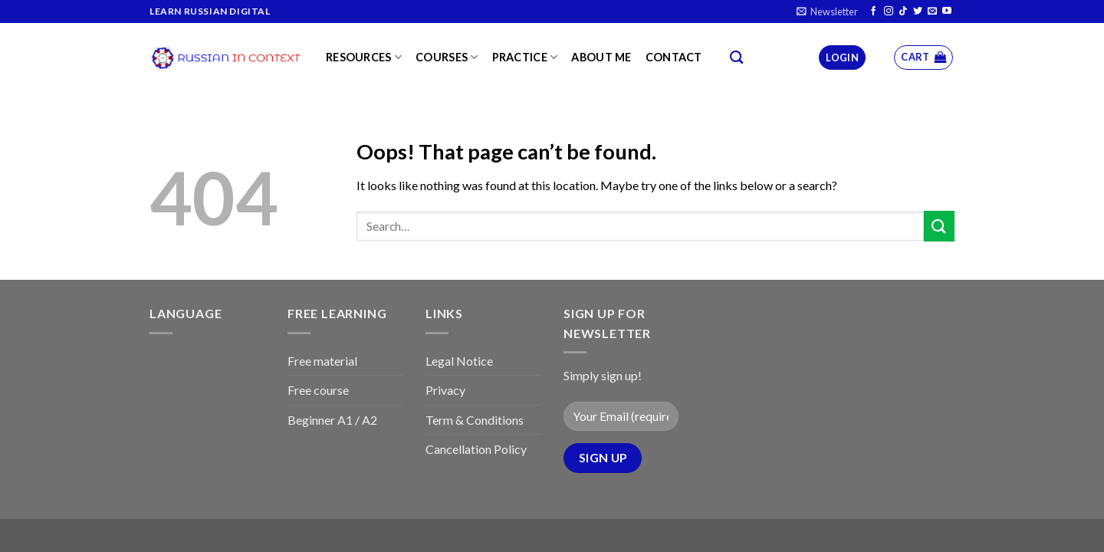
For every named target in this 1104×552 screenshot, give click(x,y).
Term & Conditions (475, 419)
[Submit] (939, 226)
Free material (322, 360)
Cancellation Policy (476, 449)
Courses (447, 57)
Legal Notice (459, 360)
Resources (364, 57)
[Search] (736, 58)
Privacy (445, 390)
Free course (318, 390)
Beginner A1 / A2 (332, 419)
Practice (525, 57)
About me (601, 57)
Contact (674, 57)
